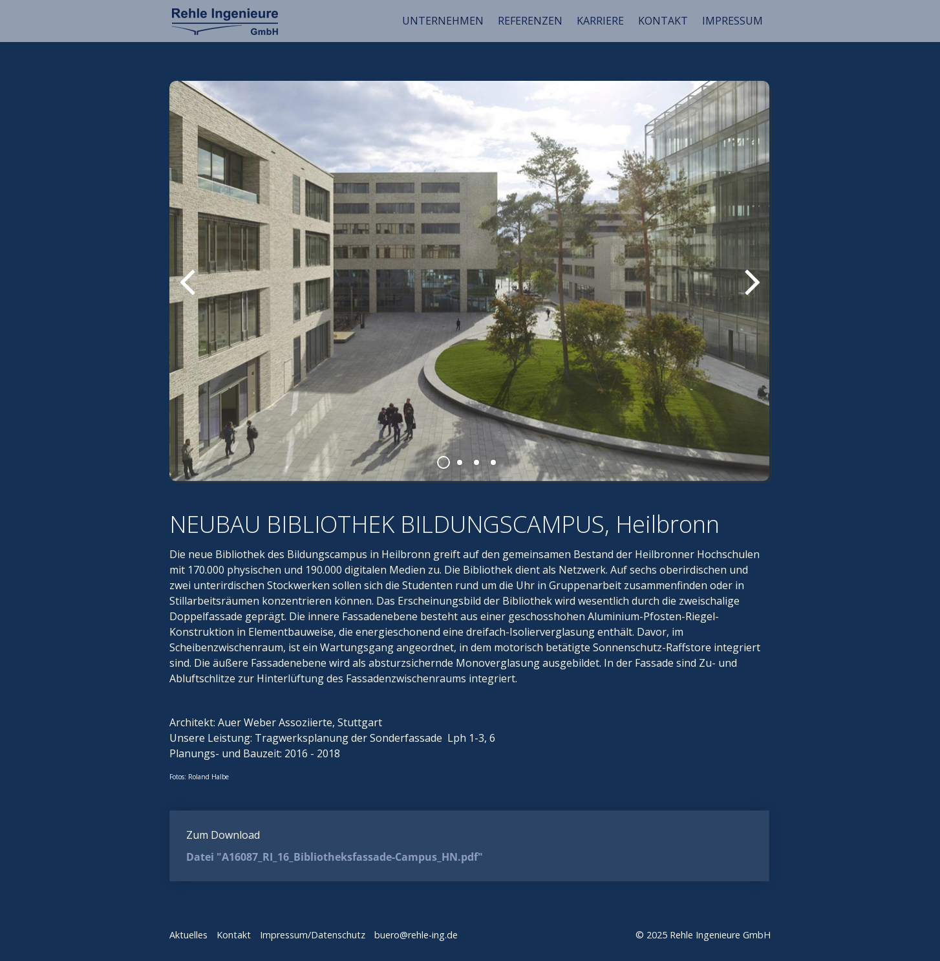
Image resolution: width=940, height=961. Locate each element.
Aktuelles (188, 935)
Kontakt (234, 935)
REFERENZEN (530, 21)
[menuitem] (443, 20)
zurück (188, 291)
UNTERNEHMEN (443, 21)
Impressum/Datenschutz (312, 935)
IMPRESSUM (732, 21)
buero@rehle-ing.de (416, 935)
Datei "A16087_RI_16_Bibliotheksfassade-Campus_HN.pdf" (334, 857)
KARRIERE (600, 21)
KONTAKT (663, 21)
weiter (751, 291)
